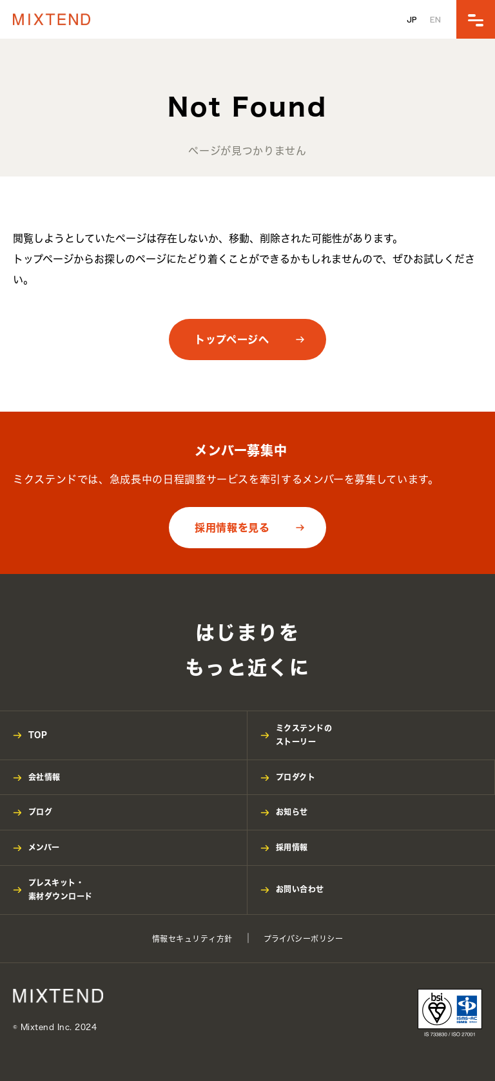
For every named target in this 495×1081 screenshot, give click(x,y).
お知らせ (292, 812)
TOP (37, 734)
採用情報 (292, 847)
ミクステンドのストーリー (304, 735)
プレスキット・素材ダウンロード (60, 890)
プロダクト (295, 777)
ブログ (40, 812)
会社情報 (44, 777)
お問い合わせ (300, 889)
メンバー (44, 847)
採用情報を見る (232, 527)
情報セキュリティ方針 (192, 938)
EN (435, 19)
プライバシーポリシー (304, 938)
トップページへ (232, 339)
